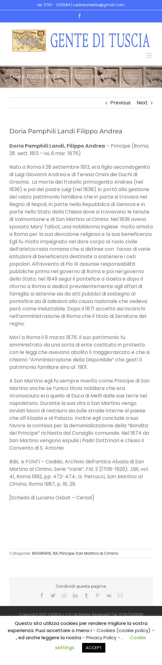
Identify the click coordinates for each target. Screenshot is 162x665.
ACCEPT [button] (94, 648)
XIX (55, 553)
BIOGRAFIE (41, 553)
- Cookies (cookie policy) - (123, 630)
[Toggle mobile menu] (149, 55)
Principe (66, 553)
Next (142, 102)
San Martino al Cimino (97, 553)
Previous (120, 102)
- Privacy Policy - (101, 637)
